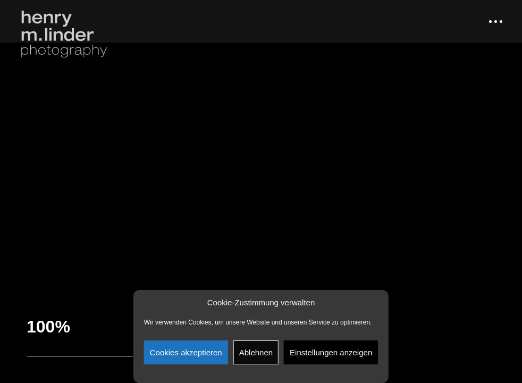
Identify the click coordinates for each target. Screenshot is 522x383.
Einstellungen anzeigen (331, 352)
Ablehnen (256, 352)
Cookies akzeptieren (186, 352)
